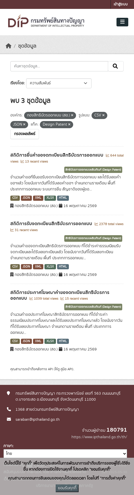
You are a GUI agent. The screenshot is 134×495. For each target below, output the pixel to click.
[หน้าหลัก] (8, 46)
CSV (15, 198)
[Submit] (116, 66)
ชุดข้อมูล (27, 46)
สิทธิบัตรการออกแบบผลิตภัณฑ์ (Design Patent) (93, 170)
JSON (26, 198)
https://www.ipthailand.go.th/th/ (99, 437)
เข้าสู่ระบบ (121, 4)
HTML (63, 198)
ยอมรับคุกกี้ (67, 488)
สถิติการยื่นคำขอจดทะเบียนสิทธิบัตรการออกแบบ (57, 155)
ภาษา (8, 446)
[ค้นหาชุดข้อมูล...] (59, 66)
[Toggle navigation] (122, 22)
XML (38, 198)
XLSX (50, 198)
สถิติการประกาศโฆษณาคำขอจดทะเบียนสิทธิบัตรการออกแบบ (59, 295)
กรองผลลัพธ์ (24, 134)
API (50, 369)
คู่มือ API (66, 369)
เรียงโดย (17, 83)
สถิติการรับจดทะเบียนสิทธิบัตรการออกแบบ (51, 223)
